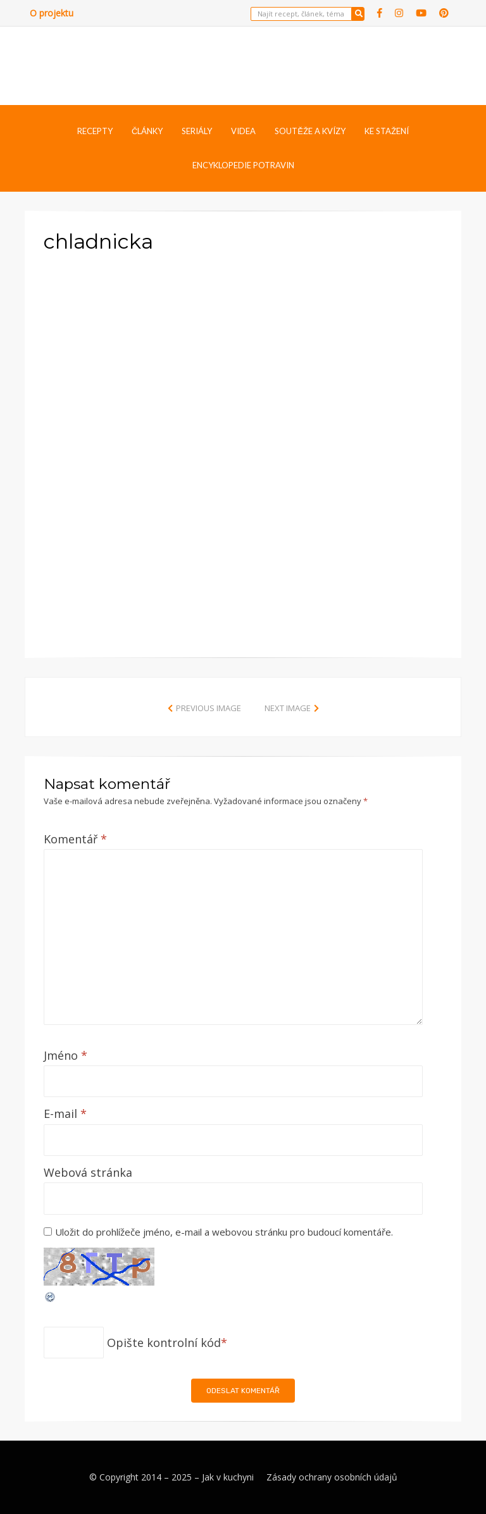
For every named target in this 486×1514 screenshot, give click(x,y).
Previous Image (208, 708)
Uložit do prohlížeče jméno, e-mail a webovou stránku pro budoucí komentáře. (224, 1231)
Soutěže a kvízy (310, 131)
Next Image (288, 708)
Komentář (75, 839)
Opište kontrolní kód (164, 1342)
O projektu (51, 13)
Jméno (65, 1055)
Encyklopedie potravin (243, 165)
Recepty (95, 131)
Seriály (197, 131)
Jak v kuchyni (228, 1477)
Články (147, 131)
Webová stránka (88, 1172)
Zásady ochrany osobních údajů (331, 1477)
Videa (243, 131)
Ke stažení (386, 131)
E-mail (65, 1113)
